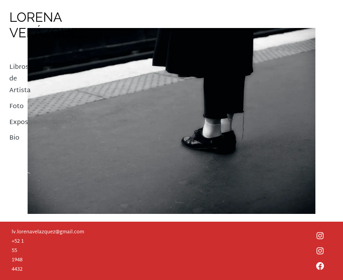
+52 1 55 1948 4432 (18, 255)
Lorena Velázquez (48, 24)
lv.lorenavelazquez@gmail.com (48, 232)
